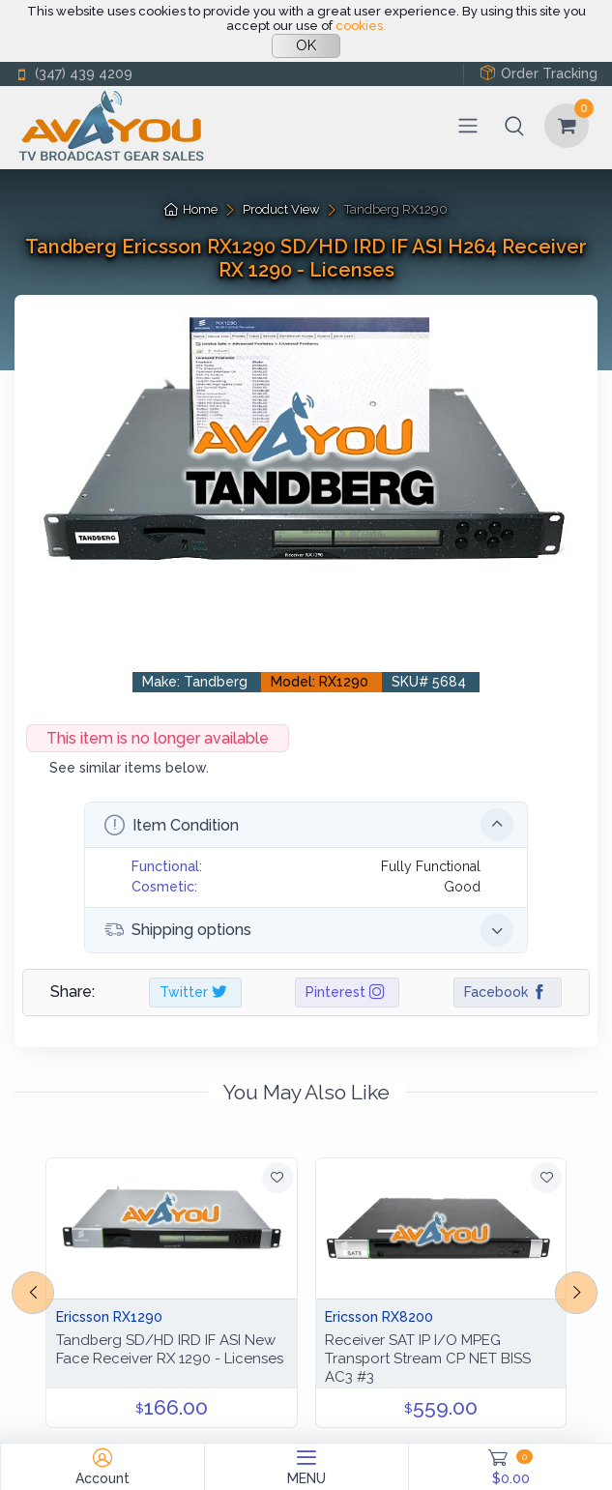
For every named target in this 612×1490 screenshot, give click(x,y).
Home (191, 209)
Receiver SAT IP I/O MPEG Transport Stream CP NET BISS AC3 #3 (428, 1358)
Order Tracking (538, 73)
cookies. (360, 25)
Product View (281, 209)
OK (306, 45)
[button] (514, 125)
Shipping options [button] (308, 930)
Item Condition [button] (308, 824)
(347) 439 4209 (73, 74)
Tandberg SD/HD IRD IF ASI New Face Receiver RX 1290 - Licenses (169, 1349)
